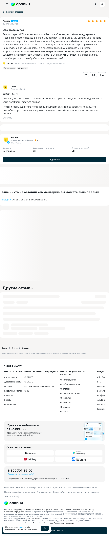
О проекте (9, 487)
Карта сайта (59, 492)
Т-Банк (14, 348)
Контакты (20, 487)
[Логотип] (54, 503)
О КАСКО (28, 377)
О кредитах (65, 398)
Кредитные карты (13, 390)
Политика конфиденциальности (19, 492)
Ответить (7, 117)
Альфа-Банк (103, 399)
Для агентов (59, 487)
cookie (21, 527)
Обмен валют (10, 404)
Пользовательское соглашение (82, 487)
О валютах (65, 402)
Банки (4, 348)
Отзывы (25, 348)
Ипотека (8, 386)
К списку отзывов (12, 11)
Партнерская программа (39, 487)
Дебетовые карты (13, 381)
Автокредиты (10, 377)
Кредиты (8, 395)
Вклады (7, 399)
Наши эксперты (74, 492)
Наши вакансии (91, 492)
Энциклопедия (44, 492)
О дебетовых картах (70, 384)
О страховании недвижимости (39, 386)
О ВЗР (27, 390)
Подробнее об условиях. (43, 523)
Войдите (6, 199)
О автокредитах (68, 379)
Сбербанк (102, 377)
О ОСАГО (28, 381)
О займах (64, 411)
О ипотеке (65, 388)
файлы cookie (34, 518)
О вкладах (65, 407)
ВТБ (99, 381)
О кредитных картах (70, 393)
